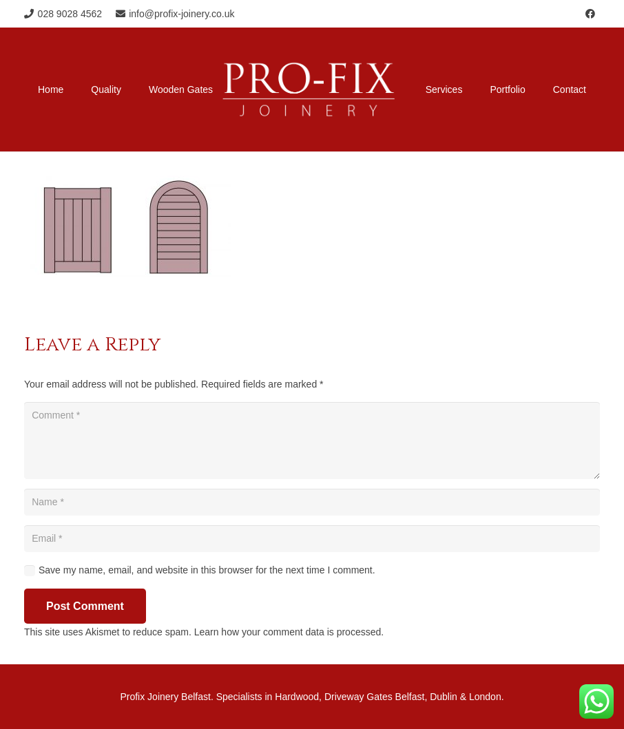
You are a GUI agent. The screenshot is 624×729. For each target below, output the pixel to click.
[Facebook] (590, 13)
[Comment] (312, 440)
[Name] (312, 502)
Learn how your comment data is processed (288, 631)
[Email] (312, 538)
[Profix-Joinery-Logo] (309, 89)
